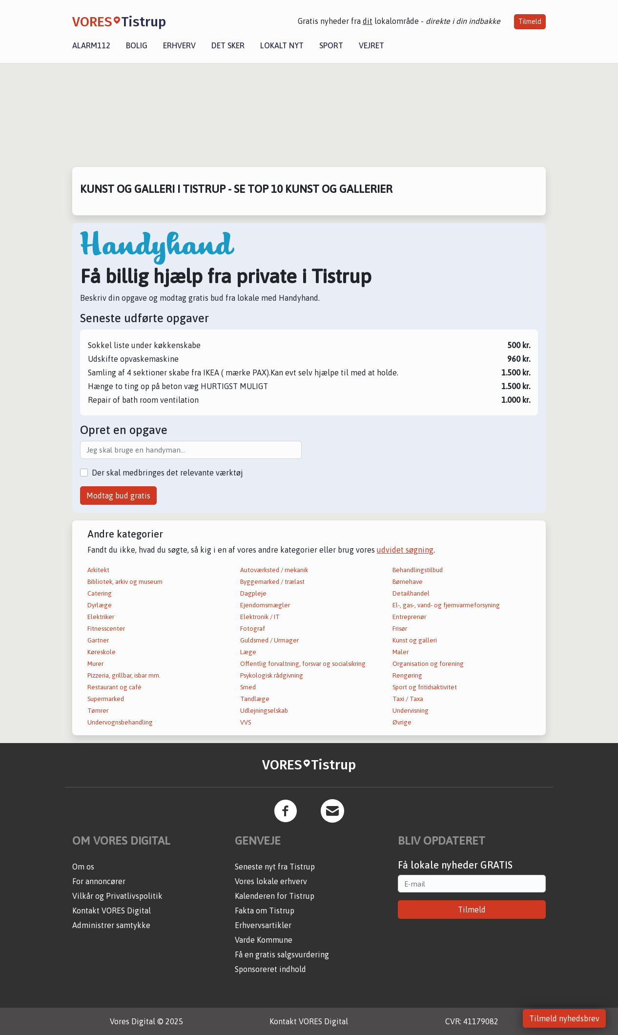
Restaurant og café (114, 687)
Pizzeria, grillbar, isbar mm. (124, 675)
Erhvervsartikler (263, 925)
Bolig (136, 45)
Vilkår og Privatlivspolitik (117, 895)
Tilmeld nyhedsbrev (564, 1018)
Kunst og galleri (414, 640)
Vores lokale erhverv (271, 881)
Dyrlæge (99, 605)
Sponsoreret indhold (270, 969)
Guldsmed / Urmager (269, 640)
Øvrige (402, 722)
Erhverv (179, 45)
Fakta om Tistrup (264, 910)
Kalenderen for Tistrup (274, 895)
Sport (331, 45)
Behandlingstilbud (417, 570)
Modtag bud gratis (118, 495)
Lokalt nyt (282, 45)
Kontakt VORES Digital (111, 910)
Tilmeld (529, 21)
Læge (248, 652)
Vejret (371, 45)
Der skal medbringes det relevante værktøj (167, 472)
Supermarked (105, 699)
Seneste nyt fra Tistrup (275, 866)
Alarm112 (91, 45)
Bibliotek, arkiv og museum (125, 581)
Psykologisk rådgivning (271, 675)
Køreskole (101, 652)
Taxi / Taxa (407, 699)
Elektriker (100, 617)
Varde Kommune (263, 939)
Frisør (399, 628)
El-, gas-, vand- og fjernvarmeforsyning (446, 605)
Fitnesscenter (106, 628)
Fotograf (252, 628)
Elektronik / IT (260, 617)
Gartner (98, 640)
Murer (95, 663)
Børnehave (407, 581)
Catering (99, 593)
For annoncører (98, 881)
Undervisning (410, 710)
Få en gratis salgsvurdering (282, 954)
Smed (248, 687)
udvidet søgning (405, 549)
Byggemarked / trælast (272, 581)
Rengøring (407, 675)
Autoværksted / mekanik (274, 570)
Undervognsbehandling (120, 722)
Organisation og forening (428, 663)
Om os (83, 866)
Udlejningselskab (264, 710)
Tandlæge (254, 699)
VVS (245, 722)
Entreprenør (409, 617)
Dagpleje (253, 593)
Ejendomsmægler (265, 605)
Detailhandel (411, 593)
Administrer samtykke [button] (111, 925)
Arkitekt (98, 570)
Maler (400, 652)
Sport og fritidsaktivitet (424, 687)
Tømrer (97, 710)
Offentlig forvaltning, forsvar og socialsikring (303, 663)
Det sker (228, 45)
